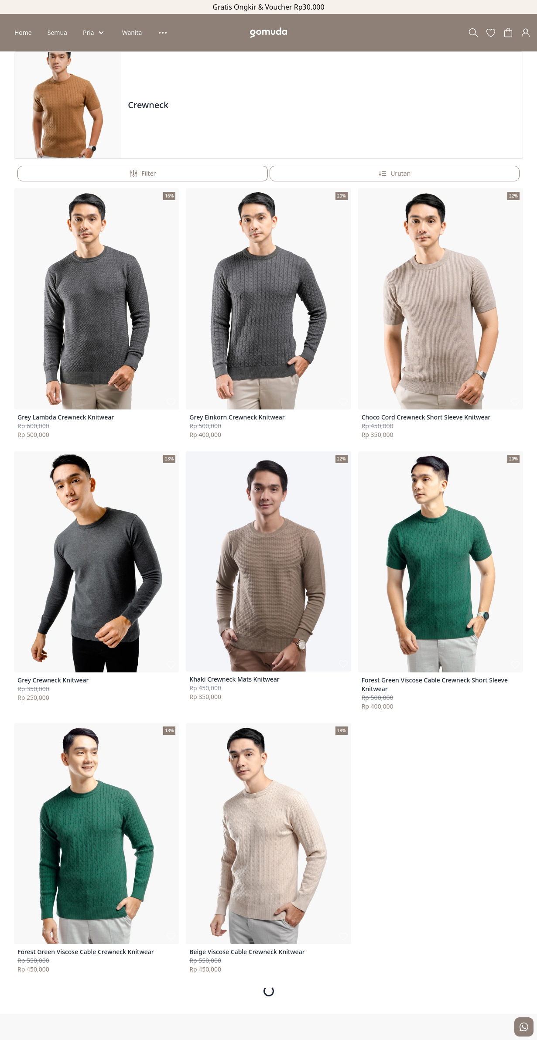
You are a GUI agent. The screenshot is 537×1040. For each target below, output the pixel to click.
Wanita (132, 32)
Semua (57, 32)
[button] (491, 33)
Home (23, 32)
